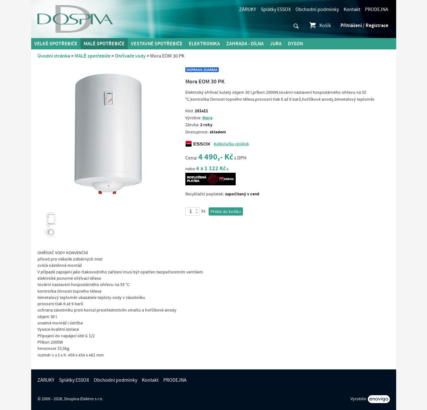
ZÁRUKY (247, 9)
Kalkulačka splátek (231, 144)
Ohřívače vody (130, 56)
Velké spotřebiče (55, 44)
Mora (207, 118)
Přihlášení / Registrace (364, 25)
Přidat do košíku (226, 211)
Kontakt (352, 9)
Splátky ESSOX (276, 9)
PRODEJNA (376, 9)
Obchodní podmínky (317, 9)
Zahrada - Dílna (245, 44)
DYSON (295, 44)
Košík (320, 25)
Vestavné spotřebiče (157, 44)
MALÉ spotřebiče (104, 44)
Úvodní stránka (53, 56)
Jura (276, 44)
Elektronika (204, 44)
